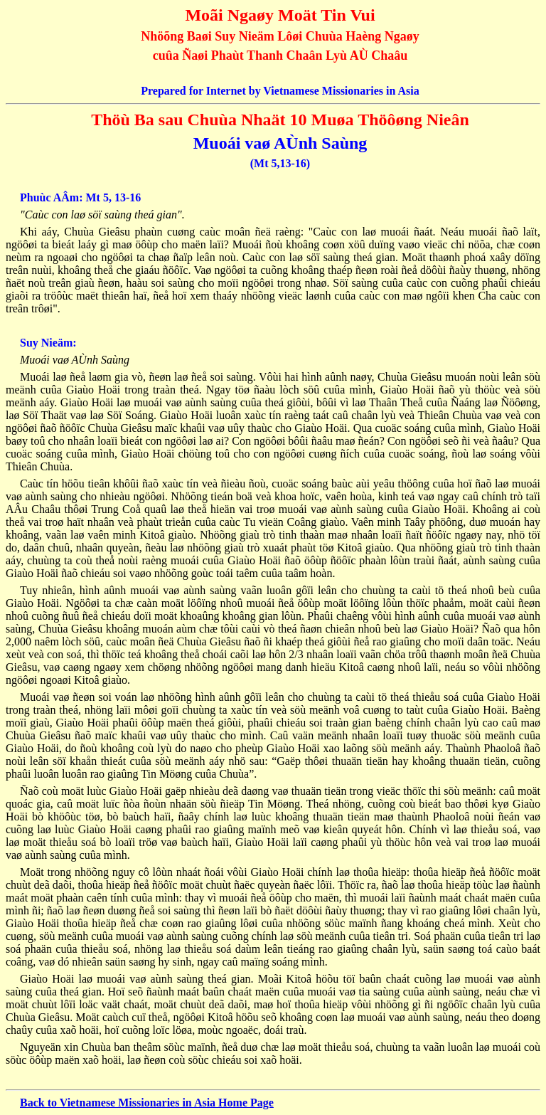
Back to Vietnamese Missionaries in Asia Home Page (147, 1102)
